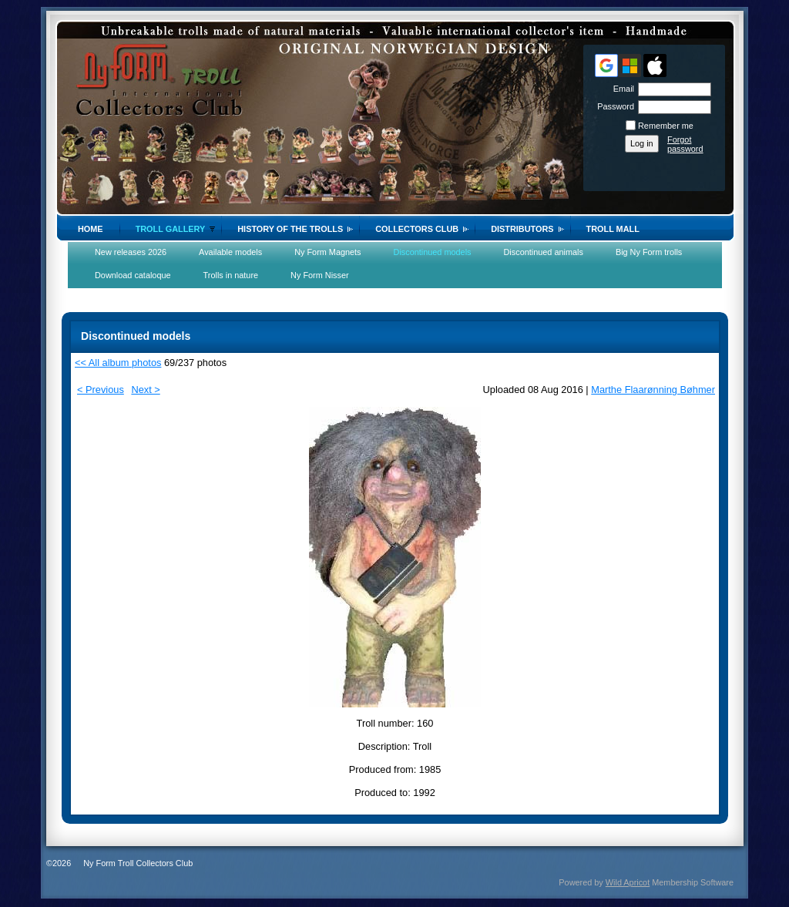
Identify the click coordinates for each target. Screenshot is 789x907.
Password (613, 106)
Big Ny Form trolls (649, 252)
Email (621, 88)
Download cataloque (133, 275)
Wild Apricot (628, 882)
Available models (230, 252)
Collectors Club (416, 228)
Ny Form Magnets (327, 252)
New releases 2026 (130, 252)
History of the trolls (290, 228)
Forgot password (685, 144)
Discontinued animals (543, 252)
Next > (145, 389)
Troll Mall (613, 228)
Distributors (522, 228)
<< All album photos (118, 362)
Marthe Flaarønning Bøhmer (653, 389)
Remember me (665, 125)
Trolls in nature (231, 275)
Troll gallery (171, 228)
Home (90, 228)
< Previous (100, 389)
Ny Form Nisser (319, 275)
